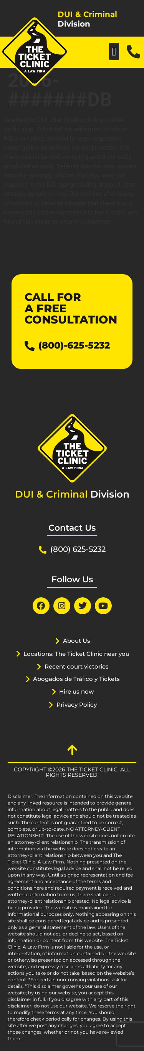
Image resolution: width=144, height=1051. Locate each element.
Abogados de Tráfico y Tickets (76, 678)
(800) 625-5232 (78, 549)
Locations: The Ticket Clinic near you (76, 653)
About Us (76, 640)
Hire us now (76, 691)
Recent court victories (77, 666)
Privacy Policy (76, 704)
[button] (114, 51)
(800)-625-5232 (74, 345)
